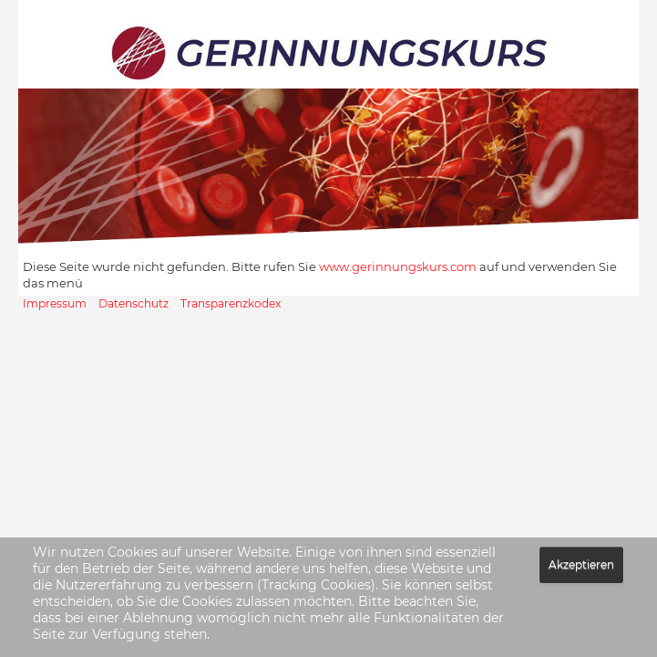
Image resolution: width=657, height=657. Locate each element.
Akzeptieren (581, 564)
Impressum (55, 303)
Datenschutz (133, 303)
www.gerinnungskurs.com (398, 266)
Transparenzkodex (230, 303)
